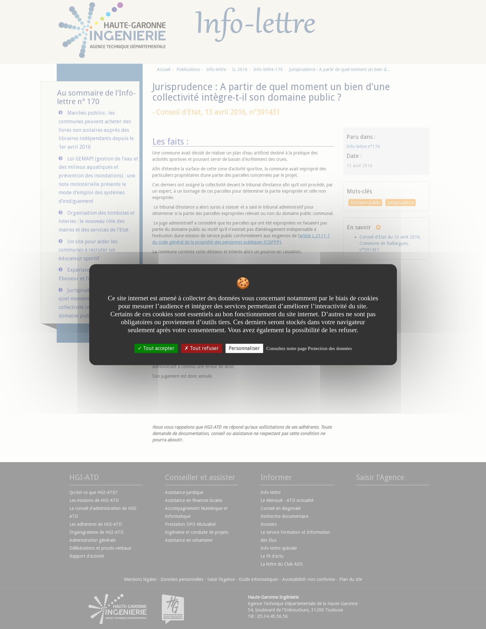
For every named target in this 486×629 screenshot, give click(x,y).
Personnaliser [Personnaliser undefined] (244, 348)
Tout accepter (156, 348)
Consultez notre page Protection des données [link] (309, 348)
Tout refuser (201, 348)
